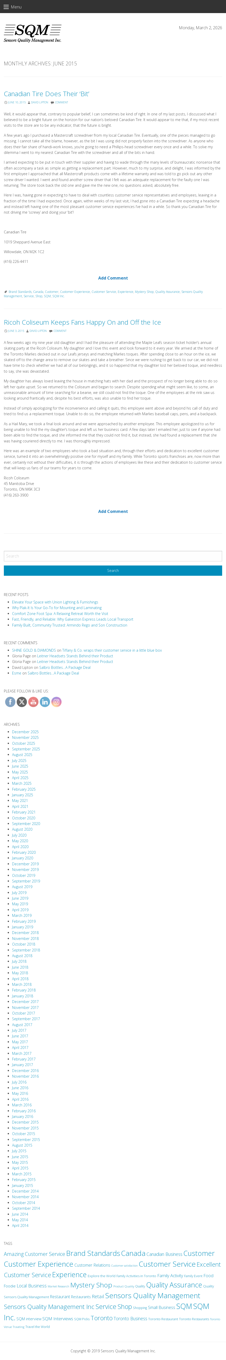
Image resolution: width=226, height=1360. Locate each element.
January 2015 (22, 1185)
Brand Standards (20, 292)
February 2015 (24, 1179)
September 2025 (26, 749)
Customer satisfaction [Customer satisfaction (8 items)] (124, 1265)
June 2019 (20, 898)
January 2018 (22, 996)
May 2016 (20, 1093)
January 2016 (22, 1116)
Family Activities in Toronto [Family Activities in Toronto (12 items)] (136, 1276)
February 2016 (24, 1110)
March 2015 (22, 1174)
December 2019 (25, 863)
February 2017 (24, 1059)
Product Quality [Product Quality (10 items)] (123, 1286)
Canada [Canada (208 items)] (133, 1253)
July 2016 (19, 1082)
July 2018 (19, 961)
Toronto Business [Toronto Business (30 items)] (130, 1318)
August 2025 (22, 754)
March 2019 (22, 915)
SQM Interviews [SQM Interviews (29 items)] (57, 1319)
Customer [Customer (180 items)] (199, 1253)
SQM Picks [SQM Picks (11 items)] (82, 1319)
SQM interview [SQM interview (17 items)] (28, 1318)
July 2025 (19, 760)
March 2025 (22, 783)
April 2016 (20, 1099)
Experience (125, 292)
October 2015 (23, 1133)
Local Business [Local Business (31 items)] (32, 1286)
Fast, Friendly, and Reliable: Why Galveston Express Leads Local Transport (72, 619)
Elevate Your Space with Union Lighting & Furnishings (55, 602)
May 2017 (20, 1041)
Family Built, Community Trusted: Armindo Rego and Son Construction (69, 625)
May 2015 (20, 1162)
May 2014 (20, 1219)
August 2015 (22, 1145)
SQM (47, 296)
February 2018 (24, 990)
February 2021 (24, 812)
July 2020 (19, 835)
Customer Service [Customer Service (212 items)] (167, 1264)
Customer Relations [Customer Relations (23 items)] (92, 1265)
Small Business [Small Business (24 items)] (161, 1307)
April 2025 (20, 777)
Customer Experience (75, 292)
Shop (38, 296)
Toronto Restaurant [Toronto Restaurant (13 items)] (163, 1319)
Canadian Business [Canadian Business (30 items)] (164, 1254)
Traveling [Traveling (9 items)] (18, 1327)
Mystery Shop (144, 292)
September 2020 (26, 823)
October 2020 (23, 818)
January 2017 (22, 1064)
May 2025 (20, 772)
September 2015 (26, 1139)
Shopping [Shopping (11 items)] (140, 1308)
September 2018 (26, 950)
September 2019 (26, 881)
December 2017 (25, 1001)
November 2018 (25, 938)
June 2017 (20, 1036)
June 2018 (20, 967)
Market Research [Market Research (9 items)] (58, 1286)
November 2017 (25, 1007)
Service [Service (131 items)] (105, 1306)
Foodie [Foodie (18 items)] (10, 1285)
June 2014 (20, 1214)
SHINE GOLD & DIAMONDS (34, 650)
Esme (16, 673)
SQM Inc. (58, 296)
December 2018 (25, 932)
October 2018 (23, 944)
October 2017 (23, 1013)
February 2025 (24, 789)
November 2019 (25, 869)
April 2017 (20, 1047)
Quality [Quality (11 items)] (140, 1286)
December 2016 (25, 1070)
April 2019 (20, 909)
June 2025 (20, 766)
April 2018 (20, 978)
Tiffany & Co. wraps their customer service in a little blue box (112, 650)
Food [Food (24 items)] (208, 1275)
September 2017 (26, 1018)
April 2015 (20, 1168)
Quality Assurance (167, 292)
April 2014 (20, 1225)
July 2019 (19, 892)
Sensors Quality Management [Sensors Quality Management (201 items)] (152, 1295)
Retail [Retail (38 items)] (98, 1296)
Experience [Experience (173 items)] (69, 1274)
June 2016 (20, 1087)
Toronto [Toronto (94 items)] (102, 1318)
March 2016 (22, 1105)
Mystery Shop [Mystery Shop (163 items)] (91, 1284)
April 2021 (20, 806)
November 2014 (25, 1196)
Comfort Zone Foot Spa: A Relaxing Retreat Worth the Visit (60, 613)
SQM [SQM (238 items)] (184, 1306)
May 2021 (20, 800)
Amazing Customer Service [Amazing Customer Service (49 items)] (34, 1253)
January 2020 (22, 858)
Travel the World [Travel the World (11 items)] (37, 1327)
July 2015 (19, 1150)
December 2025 (25, 731)
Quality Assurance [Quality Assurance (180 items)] (174, 1284)
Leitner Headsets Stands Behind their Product (75, 655)
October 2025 (23, 743)
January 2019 (22, 927)
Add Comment (113, 278)
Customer (51, 292)
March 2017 (22, 1053)
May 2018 (20, 972)
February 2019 (24, 921)
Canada (38, 292)
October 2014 (23, 1202)
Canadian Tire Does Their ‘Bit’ (46, 93)
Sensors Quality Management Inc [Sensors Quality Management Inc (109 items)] (49, 1306)
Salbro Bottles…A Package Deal (65, 667)
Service (29, 296)
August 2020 (22, 829)
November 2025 (25, 737)
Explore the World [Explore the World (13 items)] (101, 1276)
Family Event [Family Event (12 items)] (193, 1276)
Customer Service (104, 292)
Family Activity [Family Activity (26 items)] (170, 1275)
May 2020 (20, 840)
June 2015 (20, 1156)
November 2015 (25, 1128)
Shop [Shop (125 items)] (124, 1306)
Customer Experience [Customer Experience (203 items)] (38, 1264)
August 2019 (22, 886)
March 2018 (22, 984)
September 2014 (26, 1208)
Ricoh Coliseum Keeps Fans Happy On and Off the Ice (82, 322)
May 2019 (20, 903)
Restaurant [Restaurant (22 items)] (60, 1296)
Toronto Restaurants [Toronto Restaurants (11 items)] (194, 1319)
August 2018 (22, 955)
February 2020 (24, 852)
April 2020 (20, 846)
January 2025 (22, 794)
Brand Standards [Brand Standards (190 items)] (93, 1253)
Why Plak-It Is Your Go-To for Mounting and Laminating (57, 607)
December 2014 (25, 1191)
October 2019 (23, 875)
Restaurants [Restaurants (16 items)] (81, 1296)
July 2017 (19, 1030)
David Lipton (39, 102)
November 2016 (25, 1076)
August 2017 (22, 1024)
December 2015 (25, 1122)
